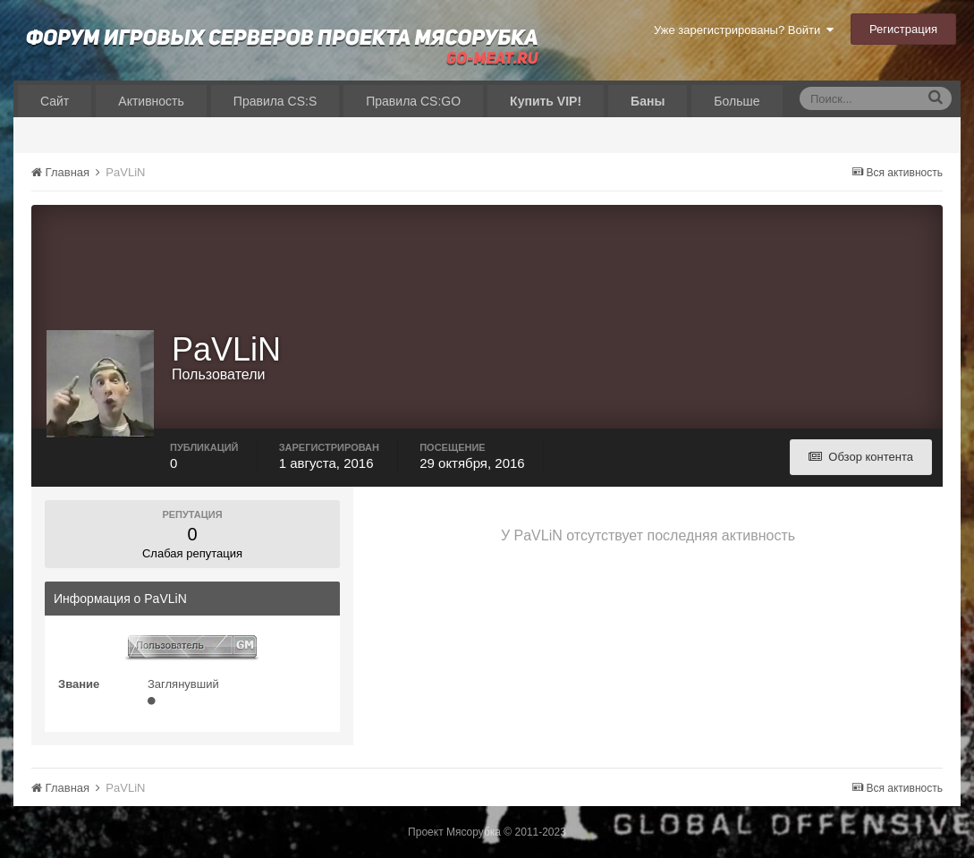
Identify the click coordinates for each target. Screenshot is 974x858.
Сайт (54, 101)
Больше (736, 101)
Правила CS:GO (413, 101)
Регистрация (903, 29)
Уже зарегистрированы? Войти (744, 30)
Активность (151, 101)
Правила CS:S (275, 101)
